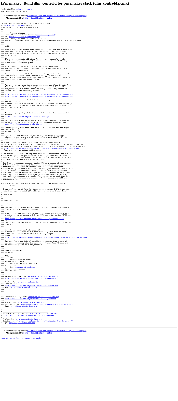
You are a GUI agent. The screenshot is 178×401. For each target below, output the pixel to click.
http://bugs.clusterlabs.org (24, 340)
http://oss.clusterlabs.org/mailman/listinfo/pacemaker (30, 329)
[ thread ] (33, 18)
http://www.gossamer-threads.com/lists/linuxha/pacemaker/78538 (34, 258)
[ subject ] (41, 18)
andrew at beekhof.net (24, 9)
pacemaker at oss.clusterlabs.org (24, 40)
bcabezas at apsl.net (45, 37)
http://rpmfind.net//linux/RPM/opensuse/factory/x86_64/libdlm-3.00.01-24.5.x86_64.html (46, 280)
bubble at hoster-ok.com (13, 26)
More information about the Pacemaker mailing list (21, 399)
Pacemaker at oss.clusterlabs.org (43, 327)
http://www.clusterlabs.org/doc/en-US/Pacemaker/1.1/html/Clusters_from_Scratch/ (41, 173)
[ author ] (49, 18)
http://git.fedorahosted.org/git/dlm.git (23, 144)
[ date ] (26, 18)
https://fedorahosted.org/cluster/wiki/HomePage (27, 135)
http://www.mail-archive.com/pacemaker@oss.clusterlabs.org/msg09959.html (39, 111)
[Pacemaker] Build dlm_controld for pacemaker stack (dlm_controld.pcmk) (57, 16)
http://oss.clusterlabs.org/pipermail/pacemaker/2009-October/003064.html (39, 109)
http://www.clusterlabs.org (30, 334)
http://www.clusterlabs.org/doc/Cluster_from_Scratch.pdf (31, 338)
